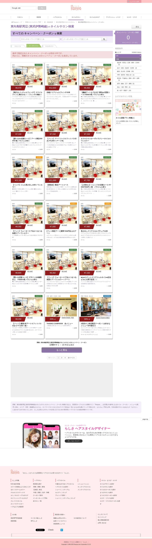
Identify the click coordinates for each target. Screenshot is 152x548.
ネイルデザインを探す (107, 484)
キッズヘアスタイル (84, 487)
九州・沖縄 (45, 492)
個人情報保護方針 (102, 520)
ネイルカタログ (95, 17)
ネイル (49, 45)
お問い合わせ (101, 523)
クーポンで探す (38, 495)
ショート (58, 489)
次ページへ (71, 358)
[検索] (23, 8)
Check (50, 530)
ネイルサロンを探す (106, 487)
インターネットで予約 (40, 498)
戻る (137, 27)
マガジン (20, 17)
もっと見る (61, 350)
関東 (34, 487)
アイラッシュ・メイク (113, 17)
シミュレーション (83, 484)
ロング (64, 492)
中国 (34, 492)
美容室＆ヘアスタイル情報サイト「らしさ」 (76, 542)
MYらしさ (34, 521)
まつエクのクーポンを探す (108, 495)
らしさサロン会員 (134, 1)
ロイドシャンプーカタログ (19, 498)
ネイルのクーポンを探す (108, 489)
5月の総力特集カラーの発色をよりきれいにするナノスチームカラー (21, 486)
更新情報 (13, 521)
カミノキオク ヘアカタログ (19, 495)
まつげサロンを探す (106, 492)
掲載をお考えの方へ (59, 518)
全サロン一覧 (37, 501)
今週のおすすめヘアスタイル (64, 484)
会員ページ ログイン (60, 521)
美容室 (39, 17)
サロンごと (18, 45)
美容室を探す (37, 484)
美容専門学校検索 (16, 518)
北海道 (35, 489)
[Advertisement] (35, 380)
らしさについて (102, 514)
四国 (39, 492)
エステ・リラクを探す (107, 498)
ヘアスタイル (57, 17)
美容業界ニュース (59, 524)
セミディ (58, 492)
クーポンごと (34, 45)
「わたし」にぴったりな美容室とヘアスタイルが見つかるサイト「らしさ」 (46, 473)
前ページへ (52, 358)
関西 (39, 487)
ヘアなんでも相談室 (17, 507)
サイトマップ (101, 517)
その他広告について (80, 518)
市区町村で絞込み (136, 52)
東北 (40, 489)
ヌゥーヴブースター (17, 504)
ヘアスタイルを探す (61, 487)
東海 (43, 487)
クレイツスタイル (16, 501)
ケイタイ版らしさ (36, 518)
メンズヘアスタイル (84, 489)
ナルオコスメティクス (18, 492)
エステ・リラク (132, 17)
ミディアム (66, 489)
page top (145, 419)
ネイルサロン (76, 17)
